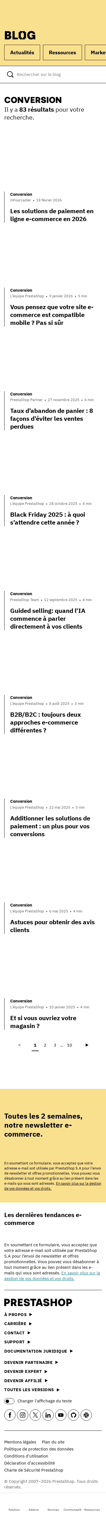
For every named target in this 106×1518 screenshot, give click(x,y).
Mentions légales (20, 1442)
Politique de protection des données (38, 1449)
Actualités (22, 52)
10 (69, 1045)
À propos (18, 1314)
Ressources (92, 1505)
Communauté (72, 1505)
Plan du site (53, 1442)
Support (17, 1341)
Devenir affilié (26, 1380)
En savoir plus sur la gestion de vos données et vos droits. (52, 1275)
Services (53, 1505)
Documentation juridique (38, 1351)
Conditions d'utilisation (26, 1456)
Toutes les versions (32, 1389)
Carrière (18, 1323)
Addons (34, 1505)
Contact (17, 1332)
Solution (14, 1505)
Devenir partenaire (31, 1362)
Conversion (21, 194)
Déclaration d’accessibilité (29, 1463)
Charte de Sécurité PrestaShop (33, 1470)
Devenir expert (25, 1371)
